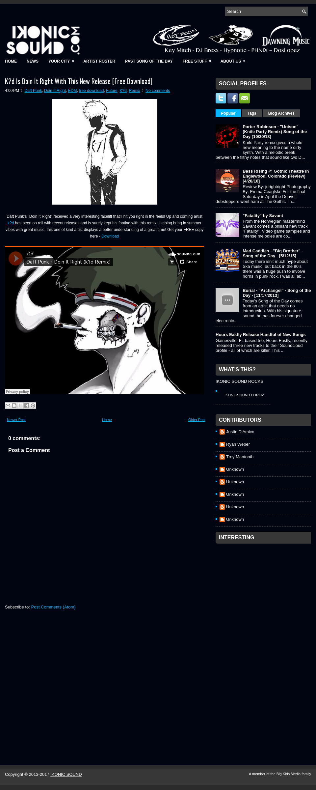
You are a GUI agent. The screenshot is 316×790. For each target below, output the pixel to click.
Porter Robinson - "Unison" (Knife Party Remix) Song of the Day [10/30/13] (275, 131)
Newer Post (16, 420)
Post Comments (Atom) (53, 607)
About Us (235, 59)
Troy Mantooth (239, 456)
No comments (157, 90)
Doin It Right (55, 90)
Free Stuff (199, 59)
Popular (228, 113)
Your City (63, 59)
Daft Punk (33, 90)
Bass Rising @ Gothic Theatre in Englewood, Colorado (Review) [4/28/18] (276, 176)
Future (112, 90)
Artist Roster (99, 61)
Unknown (235, 469)
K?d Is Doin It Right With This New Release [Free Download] (78, 81)
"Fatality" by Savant (263, 215)
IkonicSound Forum (244, 395)
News (33, 61)
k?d (11, 223)
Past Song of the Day (149, 61)
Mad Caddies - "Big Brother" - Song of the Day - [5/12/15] (273, 253)
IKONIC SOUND (66, 774)
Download (110, 236)
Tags (252, 113)
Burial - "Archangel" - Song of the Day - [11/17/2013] (277, 293)
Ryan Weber (238, 444)
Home (11, 61)
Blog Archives (281, 113)
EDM (72, 90)
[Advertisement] (246, 646)
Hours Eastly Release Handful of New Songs (261, 334)
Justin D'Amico (240, 431)
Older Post (196, 420)
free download (91, 90)
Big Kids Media (289, 774)
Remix (134, 90)
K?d (123, 90)
